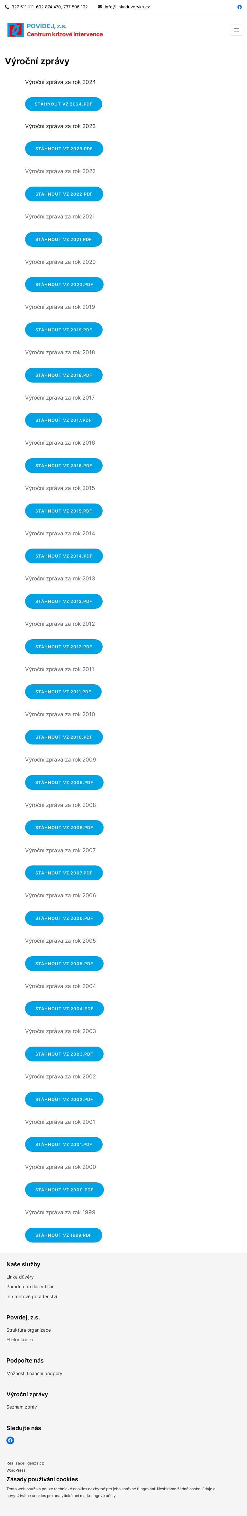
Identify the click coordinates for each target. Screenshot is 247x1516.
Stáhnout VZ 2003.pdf (64, 1054)
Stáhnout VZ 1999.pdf (63, 1235)
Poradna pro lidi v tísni (29, 1286)
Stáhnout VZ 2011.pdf (63, 691)
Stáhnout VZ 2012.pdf (63, 646)
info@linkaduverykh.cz (127, 6)
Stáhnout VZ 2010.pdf (64, 737)
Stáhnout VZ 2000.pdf (64, 1189)
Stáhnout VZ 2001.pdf (63, 1144)
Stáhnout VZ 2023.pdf (64, 148)
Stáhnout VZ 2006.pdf (64, 918)
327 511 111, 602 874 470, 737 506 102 (48, 6)
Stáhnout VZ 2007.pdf (64, 872)
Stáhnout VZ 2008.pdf (64, 827)
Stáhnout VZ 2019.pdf (63, 329)
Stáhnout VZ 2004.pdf (64, 1008)
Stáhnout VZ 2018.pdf (63, 375)
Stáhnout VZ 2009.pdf (64, 782)
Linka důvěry (20, 1277)
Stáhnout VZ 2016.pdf (63, 465)
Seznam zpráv (21, 1407)
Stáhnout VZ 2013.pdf (63, 601)
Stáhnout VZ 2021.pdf (63, 239)
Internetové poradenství (31, 1296)
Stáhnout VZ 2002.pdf (64, 1099)
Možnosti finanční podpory (34, 1373)
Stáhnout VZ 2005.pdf (64, 963)
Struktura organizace (28, 1330)
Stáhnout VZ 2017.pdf (63, 420)
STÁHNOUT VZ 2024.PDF (64, 103)
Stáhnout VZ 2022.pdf (64, 194)
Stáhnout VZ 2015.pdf (63, 510)
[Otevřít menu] (236, 30)
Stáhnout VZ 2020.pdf (64, 284)
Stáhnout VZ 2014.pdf (64, 556)
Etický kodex (20, 1339)
